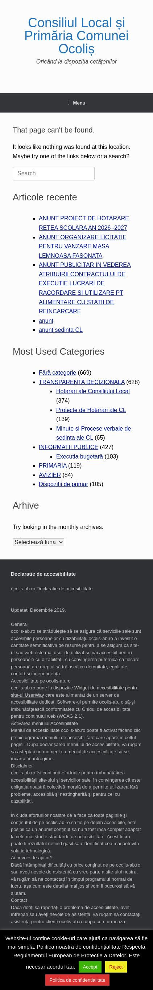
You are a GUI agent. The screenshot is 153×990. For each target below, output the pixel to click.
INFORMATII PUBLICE (68, 447)
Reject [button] (116, 967)
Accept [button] (90, 967)
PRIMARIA (52, 466)
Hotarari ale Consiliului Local (93, 391)
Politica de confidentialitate (78, 980)
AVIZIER (50, 475)
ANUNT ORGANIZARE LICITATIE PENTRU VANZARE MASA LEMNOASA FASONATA (83, 246)
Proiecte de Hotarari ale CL (91, 410)
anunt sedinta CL (61, 330)
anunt (46, 321)
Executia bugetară (79, 456)
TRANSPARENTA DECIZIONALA (82, 382)
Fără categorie (57, 373)
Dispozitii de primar (63, 484)
